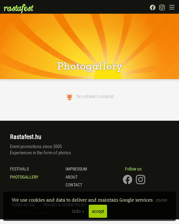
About (71, 177)
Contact (73, 184)
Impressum (76, 168)
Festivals (19, 168)
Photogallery (24, 177)
